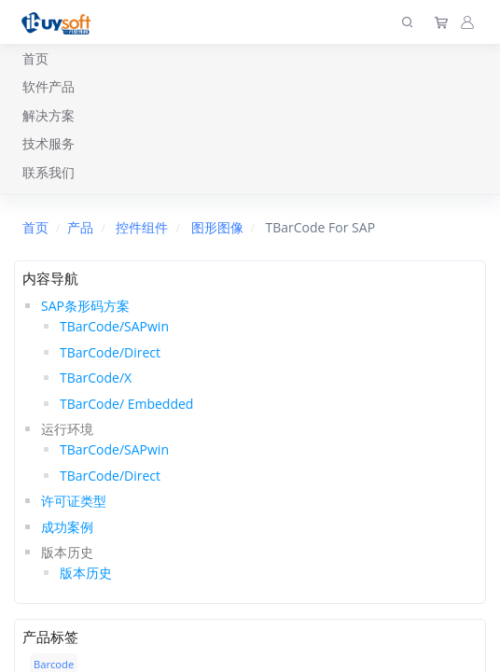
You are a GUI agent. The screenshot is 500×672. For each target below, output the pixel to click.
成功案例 (67, 527)
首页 (35, 58)
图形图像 (217, 227)
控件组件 (142, 227)
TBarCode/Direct (110, 352)
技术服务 (48, 143)
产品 (80, 227)
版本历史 (86, 572)
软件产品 (48, 86)
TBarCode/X (96, 377)
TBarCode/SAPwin (114, 326)
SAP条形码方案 (85, 306)
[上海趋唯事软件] (60, 22)
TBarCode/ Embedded (126, 404)
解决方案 (48, 115)
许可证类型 (73, 501)
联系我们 (48, 172)
